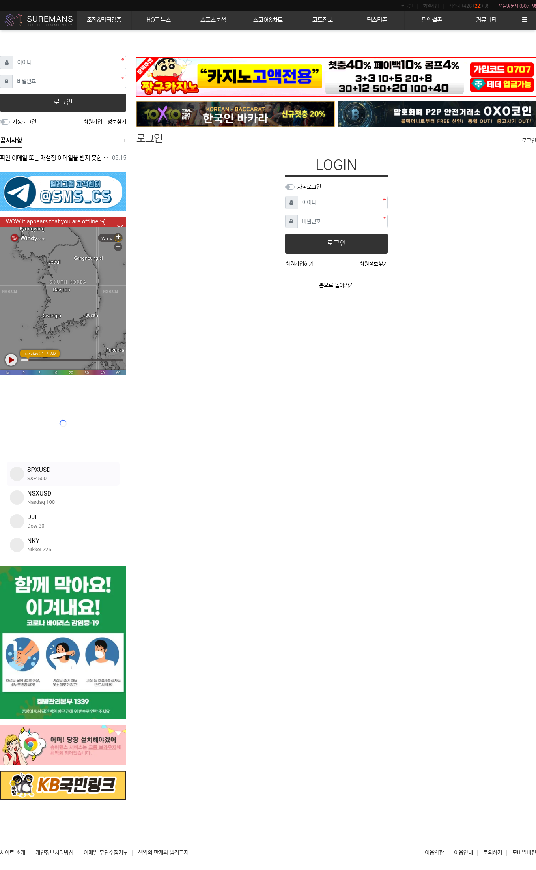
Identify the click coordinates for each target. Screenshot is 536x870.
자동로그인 (309, 187)
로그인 (407, 6)
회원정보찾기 (373, 264)
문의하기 (492, 852)
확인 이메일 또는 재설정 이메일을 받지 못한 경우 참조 (54, 158)
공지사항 (11, 140)
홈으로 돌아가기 (336, 285)
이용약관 (434, 852)
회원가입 (431, 6)
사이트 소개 (12, 852)
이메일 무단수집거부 (106, 852)
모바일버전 (524, 852)
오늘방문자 (517, 6)
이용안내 (463, 852)
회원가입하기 (299, 264)
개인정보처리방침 (54, 852)
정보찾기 (116, 122)
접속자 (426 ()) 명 (468, 6)
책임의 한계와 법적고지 (163, 852)
